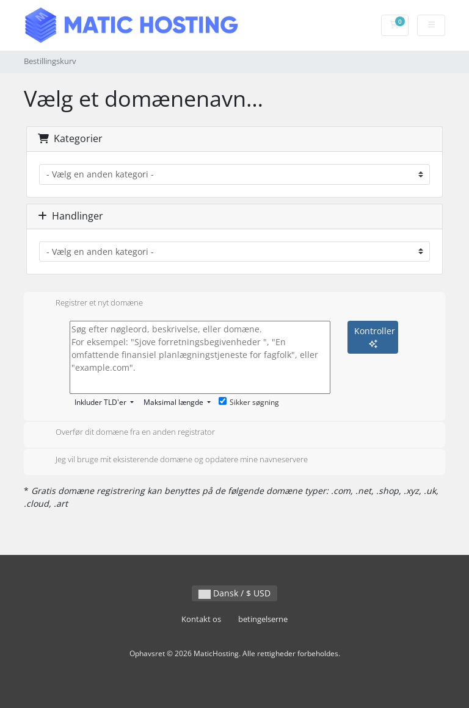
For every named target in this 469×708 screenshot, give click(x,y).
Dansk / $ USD (234, 593)
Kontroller (374, 336)
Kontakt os (201, 619)
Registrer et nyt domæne (89, 303)
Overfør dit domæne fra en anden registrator (125, 433)
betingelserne (263, 619)
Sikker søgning (249, 402)
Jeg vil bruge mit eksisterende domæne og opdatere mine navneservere (172, 460)
